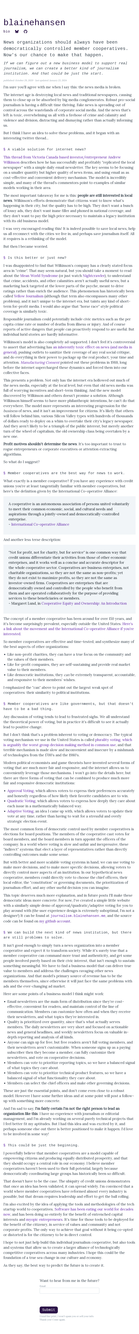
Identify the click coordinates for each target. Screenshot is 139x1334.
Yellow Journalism (28, 296)
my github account (54, 921)
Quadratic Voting (21, 801)
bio (6, 31)
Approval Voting (20, 790)
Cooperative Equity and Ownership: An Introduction (84, 603)
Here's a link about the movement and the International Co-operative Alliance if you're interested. (68, 629)
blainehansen (34, 23)
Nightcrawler (94, 275)
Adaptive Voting (20, 811)
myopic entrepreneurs (44, 1219)
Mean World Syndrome (39, 275)
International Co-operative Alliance (40, 524)
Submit (48, 1310)
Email (43, 1286)
